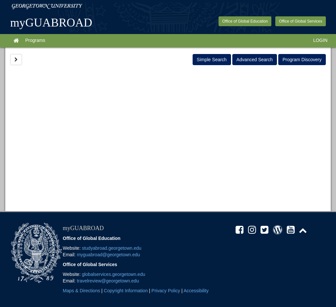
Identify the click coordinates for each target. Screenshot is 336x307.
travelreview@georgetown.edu (108, 280)
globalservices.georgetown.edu (113, 274)
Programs (35, 40)
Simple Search (212, 59)
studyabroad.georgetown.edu (111, 248)
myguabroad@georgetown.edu (108, 254)
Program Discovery (302, 59)
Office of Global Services (300, 21)
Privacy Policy (166, 290)
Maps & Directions (81, 290)
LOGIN (320, 40)
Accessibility (195, 290)
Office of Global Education (245, 21)
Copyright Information (126, 290)
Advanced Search (255, 59)
